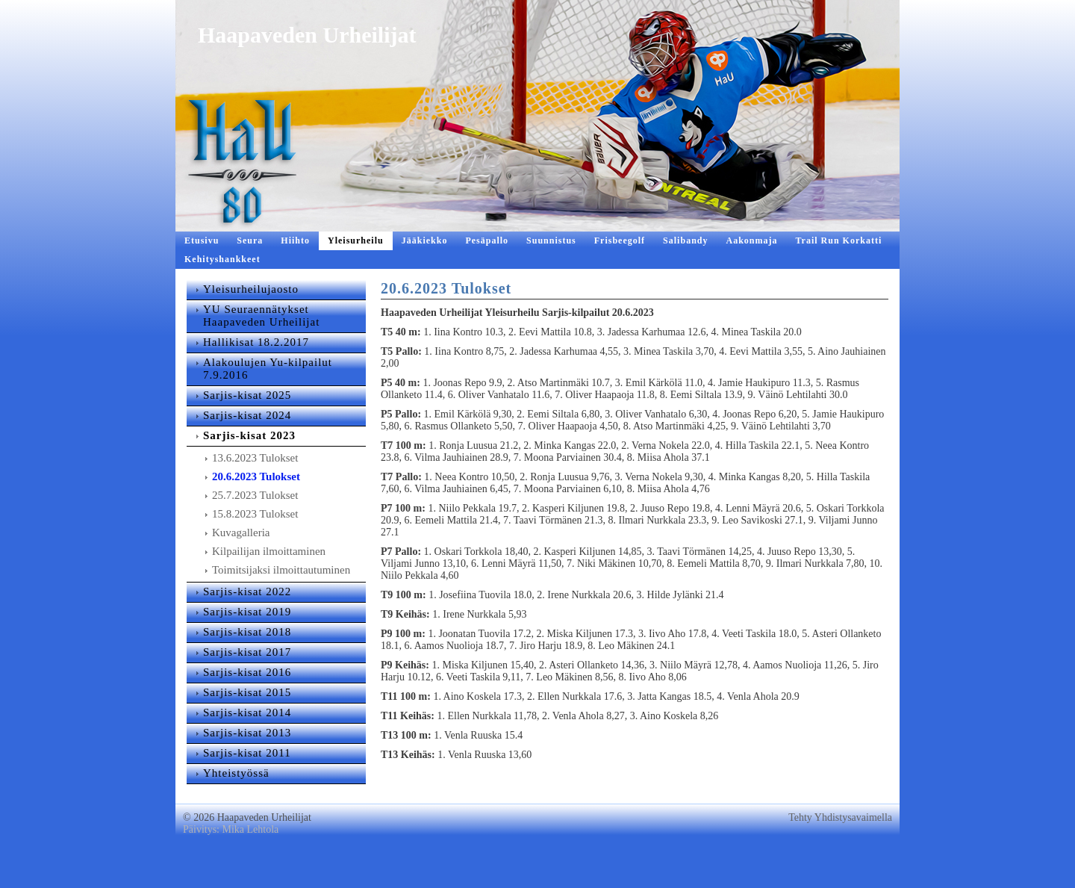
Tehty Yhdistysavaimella (840, 847)
